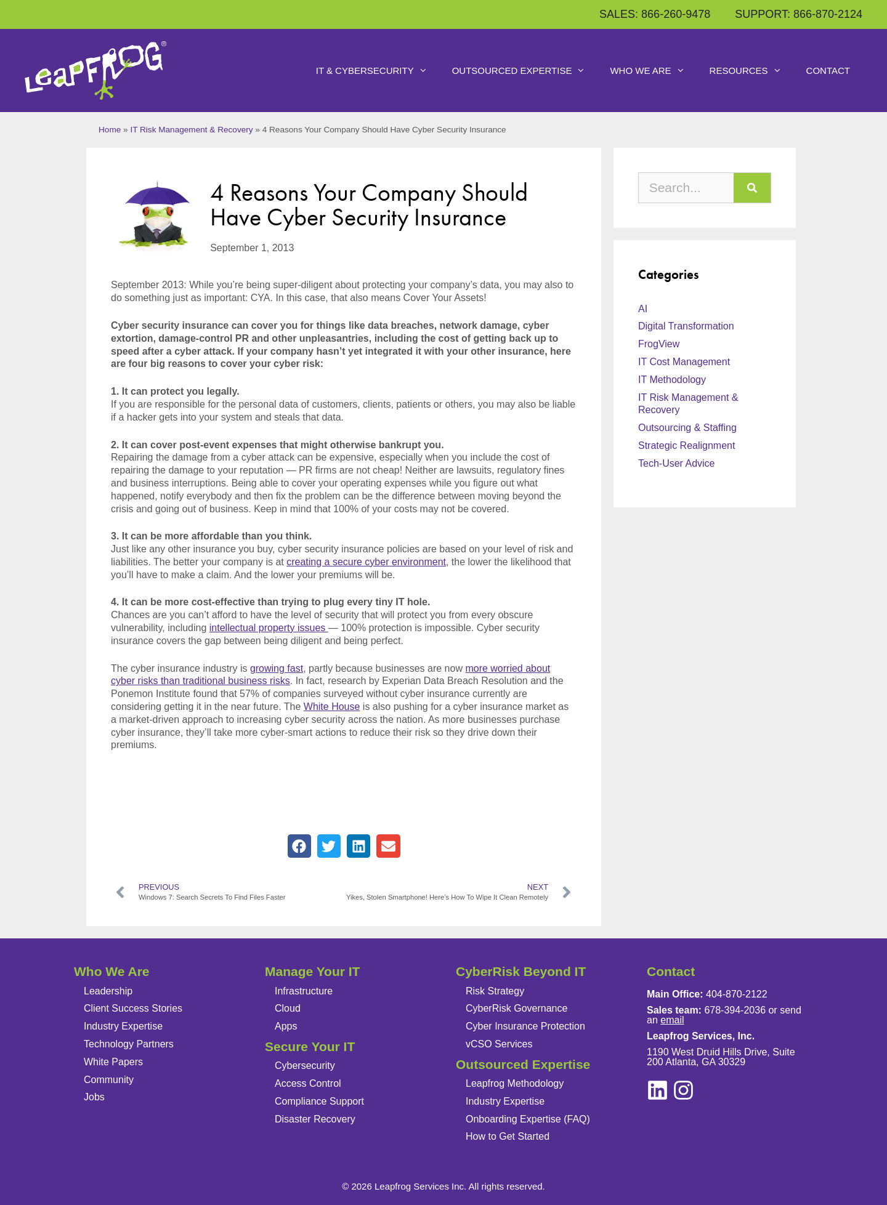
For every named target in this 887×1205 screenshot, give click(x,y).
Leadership (108, 991)
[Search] (752, 188)
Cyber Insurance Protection (525, 1026)
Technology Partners (129, 1044)
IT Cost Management (684, 362)
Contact (828, 70)
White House (332, 706)
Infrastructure (304, 991)
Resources (752, 70)
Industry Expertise (123, 1026)
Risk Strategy (495, 991)
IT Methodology (672, 379)
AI (642, 309)
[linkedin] (683, 1090)
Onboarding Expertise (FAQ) (528, 1119)
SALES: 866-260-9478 (654, 14)
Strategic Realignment (686, 445)
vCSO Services (499, 1044)
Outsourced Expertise (525, 70)
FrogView (658, 344)
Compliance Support (319, 1101)
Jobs (94, 1097)
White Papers (113, 1062)
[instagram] (657, 1090)
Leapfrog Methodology (515, 1083)
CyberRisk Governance (516, 1008)
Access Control (308, 1083)
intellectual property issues (268, 628)
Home (110, 129)
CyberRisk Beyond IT (521, 971)
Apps (286, 1026)
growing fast (276, 668)
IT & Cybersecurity (378, 70)
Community (109, 1079)
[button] (299, 846)
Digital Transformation (686, 326)
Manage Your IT (312, 971)
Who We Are (653, 70)
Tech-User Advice (676, 463)
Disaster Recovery (315, 1119)
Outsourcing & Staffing (687, 427)
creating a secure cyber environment (366, 562)
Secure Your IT (310, 1046)
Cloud (288, 1008)
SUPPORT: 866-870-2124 (798, 14)
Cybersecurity (305, 1065)
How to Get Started (507, 1136)
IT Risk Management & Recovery (191, 129)
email (672, 1020)
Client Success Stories (133, 1008)
